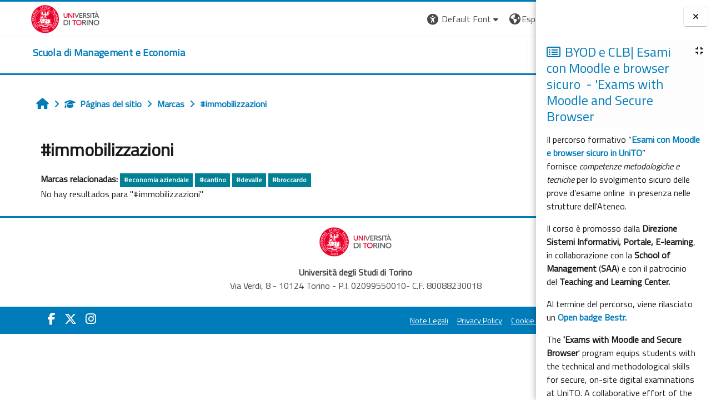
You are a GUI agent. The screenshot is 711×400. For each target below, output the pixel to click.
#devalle (224, 179)
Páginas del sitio (78, 104)
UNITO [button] (406, 55)
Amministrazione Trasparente (471, 320)
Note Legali (285, 320)
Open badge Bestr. (592, 317)
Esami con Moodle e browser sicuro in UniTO (623, 146)
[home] (78, 53)
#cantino (187, 179)
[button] (319, 19)
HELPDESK (469, 55)
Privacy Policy (335, 320)
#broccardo (264, 179)
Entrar (515, 19)
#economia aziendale (131, 179)
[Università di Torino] (34, 17)
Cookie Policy (389, 320)
